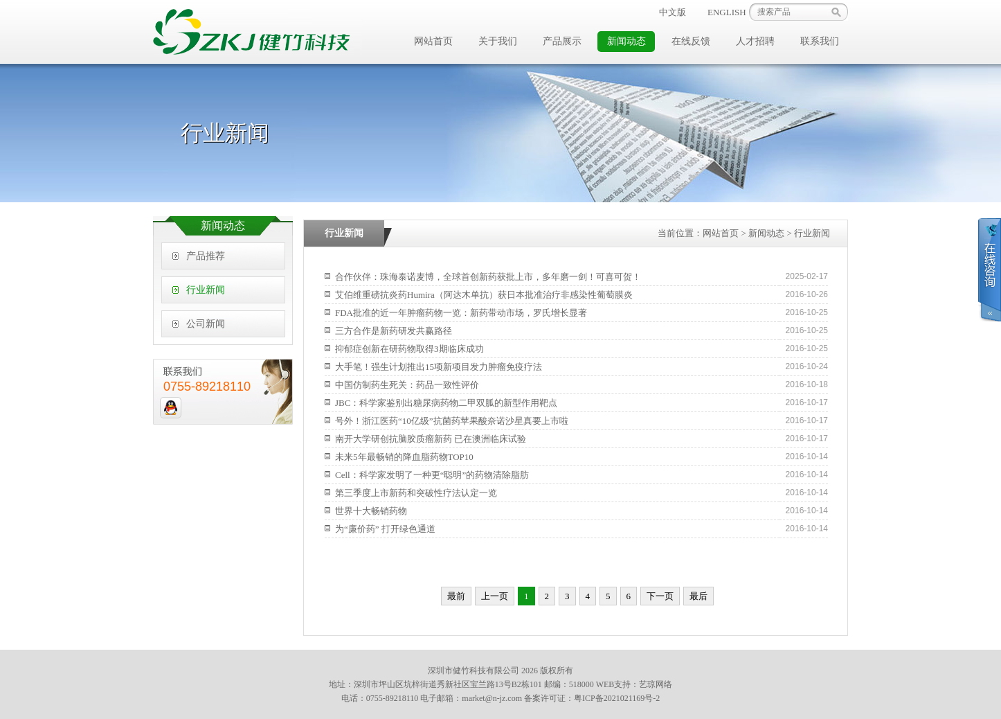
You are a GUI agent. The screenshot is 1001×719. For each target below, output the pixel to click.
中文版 (672, 12)
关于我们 (497, 41)
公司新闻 (205, 324)
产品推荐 (205, 256)
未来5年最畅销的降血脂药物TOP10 (404, 457)
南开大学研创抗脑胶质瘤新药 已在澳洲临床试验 (430, 439)
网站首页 (433, 41)
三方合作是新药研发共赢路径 (393, 331)
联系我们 (819, 41)
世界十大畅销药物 (371, 511)
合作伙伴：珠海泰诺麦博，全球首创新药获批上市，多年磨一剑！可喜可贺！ (488, 277)
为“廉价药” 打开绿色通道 (385, 529)
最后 (698, 596)
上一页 (494, 596)
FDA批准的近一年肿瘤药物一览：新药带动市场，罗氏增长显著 (461, 313)
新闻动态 (626, 41)
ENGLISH (726, 12)
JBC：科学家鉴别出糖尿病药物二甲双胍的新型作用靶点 (446, 403)
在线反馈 (690, 41)
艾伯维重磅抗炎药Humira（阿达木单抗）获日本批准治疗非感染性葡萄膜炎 (484, 295)
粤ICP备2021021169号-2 (617, 698)
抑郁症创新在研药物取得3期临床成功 (409, 349)
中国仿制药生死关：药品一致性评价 (407, 385)
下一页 (660, 596)
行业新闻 (205, 290)
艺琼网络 (655, 684)
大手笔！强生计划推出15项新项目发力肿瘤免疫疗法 (438, 367)
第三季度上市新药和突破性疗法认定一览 (416, 493)
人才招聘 (755, 41)
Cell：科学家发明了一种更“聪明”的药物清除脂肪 (432, 475)
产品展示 (562, 41)
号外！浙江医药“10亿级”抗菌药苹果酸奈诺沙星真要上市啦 (451, 421)
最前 (456, 596)
